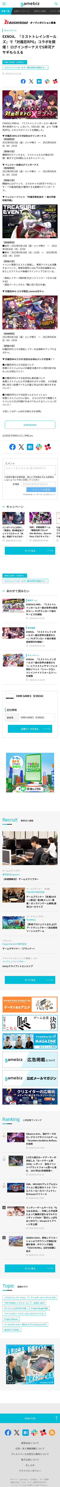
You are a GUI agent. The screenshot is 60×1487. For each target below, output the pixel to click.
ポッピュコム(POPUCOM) (15, 1318)
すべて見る (30, 560)
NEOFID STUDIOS (11, 1340)
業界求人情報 (40, 11)
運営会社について (30, 1453)
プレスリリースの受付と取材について (30, 1464)
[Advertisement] (26, 574)
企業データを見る (30, 739)
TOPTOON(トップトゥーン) (16, 1313)
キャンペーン (10, 30)
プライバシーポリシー (30, 1480)
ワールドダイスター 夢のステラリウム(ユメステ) (25, 1334)
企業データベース (21, 11)
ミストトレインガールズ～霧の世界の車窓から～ (25, 67)
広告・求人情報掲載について (30, 1458)
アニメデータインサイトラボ (43, 1307)
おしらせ (30, 1475)
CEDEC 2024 (38, 1313)
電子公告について (30, 1469)
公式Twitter (30, 424)
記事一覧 (5, 11)
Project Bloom (11, 1329)
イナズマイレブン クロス (15, 1307)
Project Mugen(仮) (39, 1318)
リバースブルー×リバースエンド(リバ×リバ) (24, 1323)
